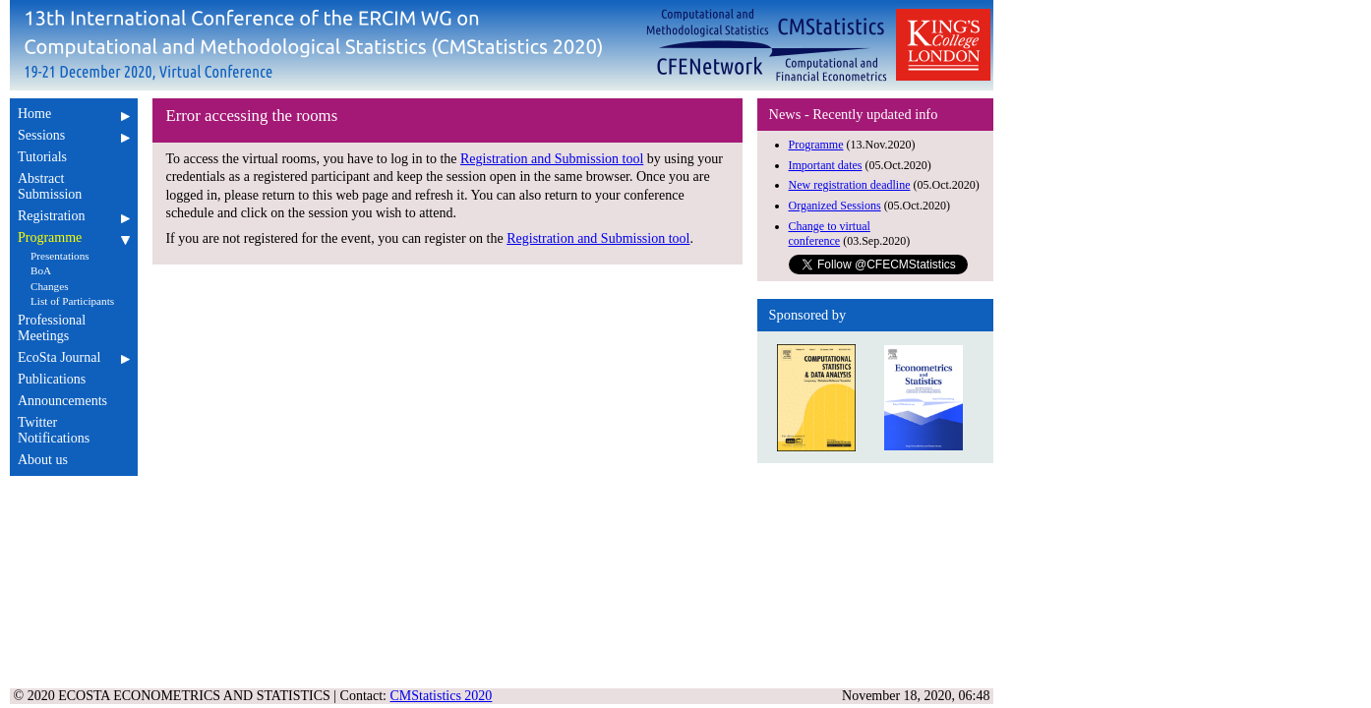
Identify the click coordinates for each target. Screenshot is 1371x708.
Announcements (74, 400)
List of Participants (72, 301)
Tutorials (74, 156)
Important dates (826, 165)
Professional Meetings (74, 328)
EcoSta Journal (74, 357)
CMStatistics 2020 (441, 695)
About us (74, 459)
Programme (74, 237)
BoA (40, 270)
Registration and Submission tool (551, 158)
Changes (49, 286)
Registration (74, 215)
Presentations (59, 256)
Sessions (74, 135)
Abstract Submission (74, 186)
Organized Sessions (835, 205)
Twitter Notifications (74, 430)
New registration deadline (850, 185)
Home (74, 113)
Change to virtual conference (829, 234)
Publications (74, 379)
